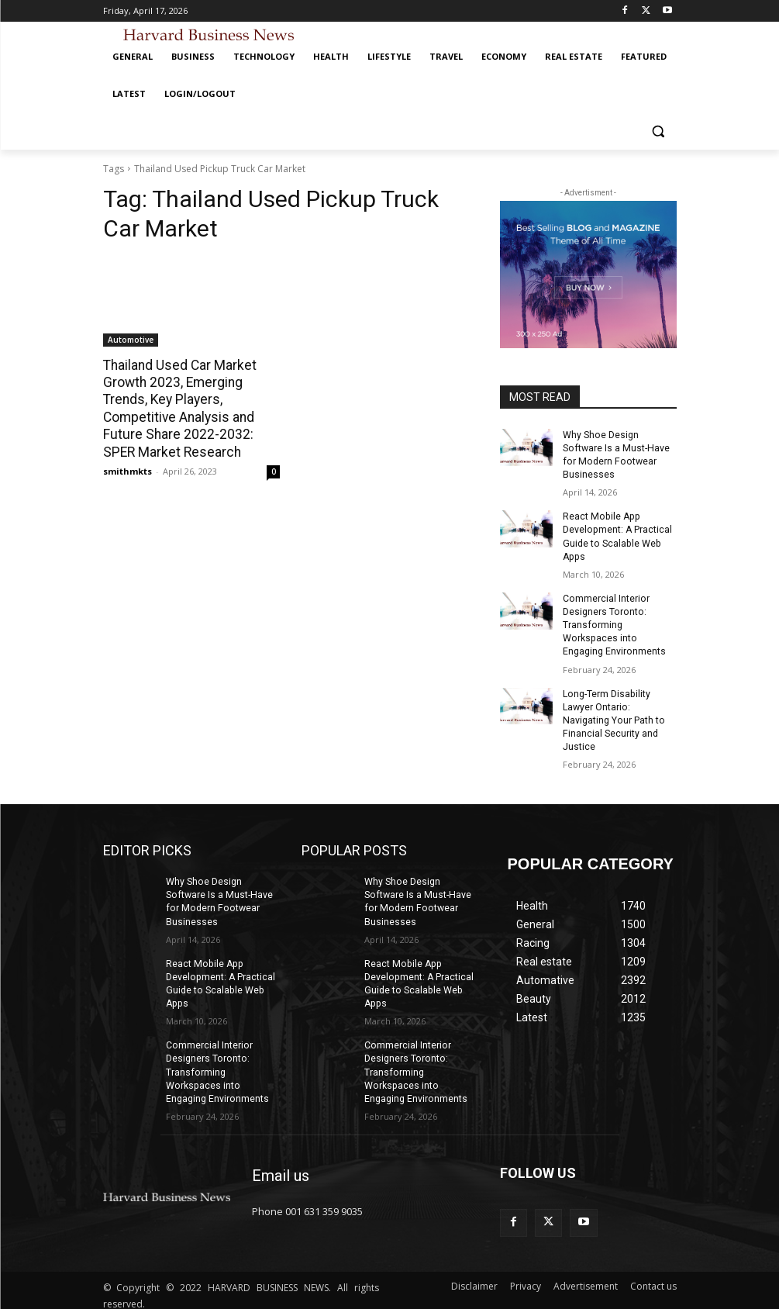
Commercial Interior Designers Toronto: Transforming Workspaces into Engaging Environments (614, 622)
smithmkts (127, 469)
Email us (280, 1167)
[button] (658, 131)
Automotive (130, 339)
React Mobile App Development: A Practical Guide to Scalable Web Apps (616, 535)
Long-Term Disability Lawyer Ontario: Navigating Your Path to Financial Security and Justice (613, 716)
